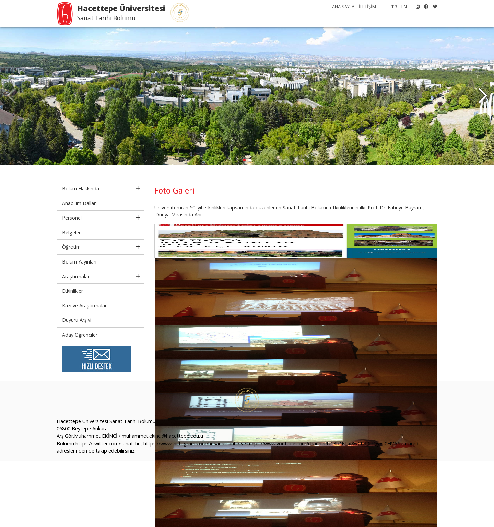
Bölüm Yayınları (79, 261)
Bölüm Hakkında (80, 188)
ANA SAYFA (343, 6)
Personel (72, 217)
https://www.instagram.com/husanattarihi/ (191, 443)
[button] (482, 96)
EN (404, 6)
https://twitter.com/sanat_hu (108, 443)
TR (394, 6)
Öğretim (71, 247)
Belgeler (71, 232)
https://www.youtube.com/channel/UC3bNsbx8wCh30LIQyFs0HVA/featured (333, 443)
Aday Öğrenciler (79, 334)
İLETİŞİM (367, 6)
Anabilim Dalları (79, 203)
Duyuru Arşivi (76, 320)
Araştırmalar (76, 276)
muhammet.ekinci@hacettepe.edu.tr (163, 436)
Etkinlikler (72, 291)
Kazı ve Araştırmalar (84, 305)
